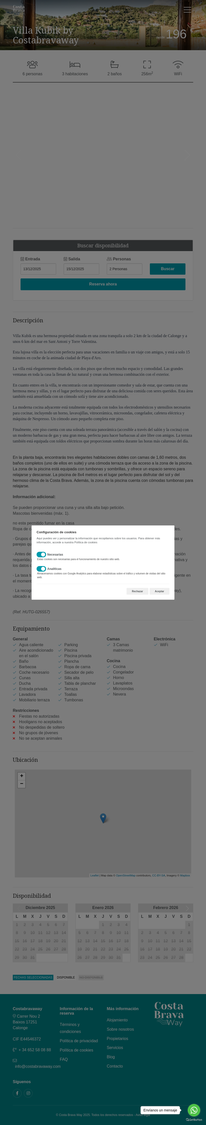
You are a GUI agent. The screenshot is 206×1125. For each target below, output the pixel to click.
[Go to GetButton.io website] (194, 1119)
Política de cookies (85, 542)
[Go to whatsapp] (194, 1110)
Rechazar (137, 591)
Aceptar (159, 591)
